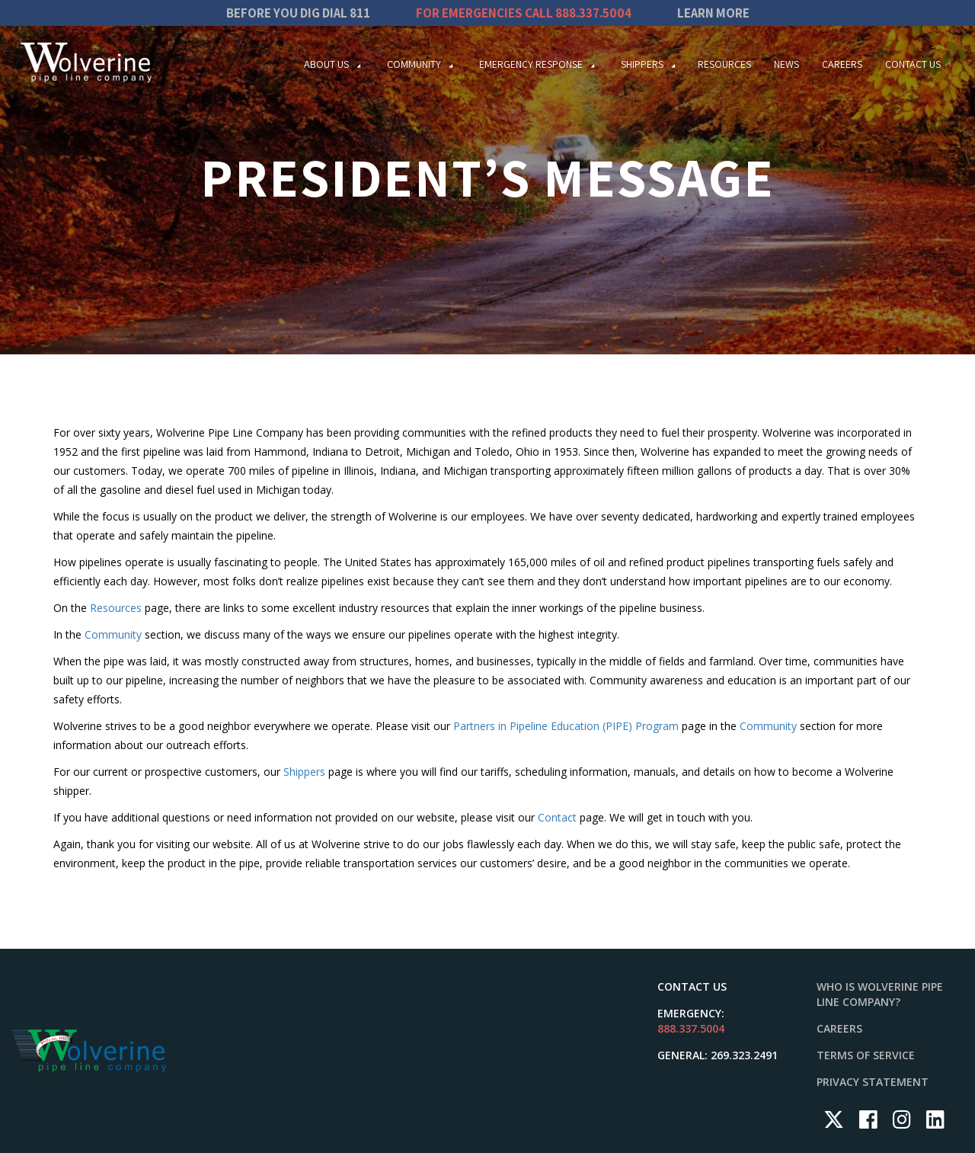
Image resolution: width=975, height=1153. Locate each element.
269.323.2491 (744, 1055)
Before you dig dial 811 (298, 13)
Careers (842, 64)
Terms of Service (866, 1055)
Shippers (642, 64)
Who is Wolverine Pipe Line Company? (880, 994)
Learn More (713, 13)
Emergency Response (531, 64)
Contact (557, 817)
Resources (724, 64)
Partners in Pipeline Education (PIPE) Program (566, 726)
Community (414, 64)
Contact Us (913, 64)
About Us (326, 64)
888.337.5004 (593, 13)
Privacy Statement (873, 1082)
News (786, 64)
